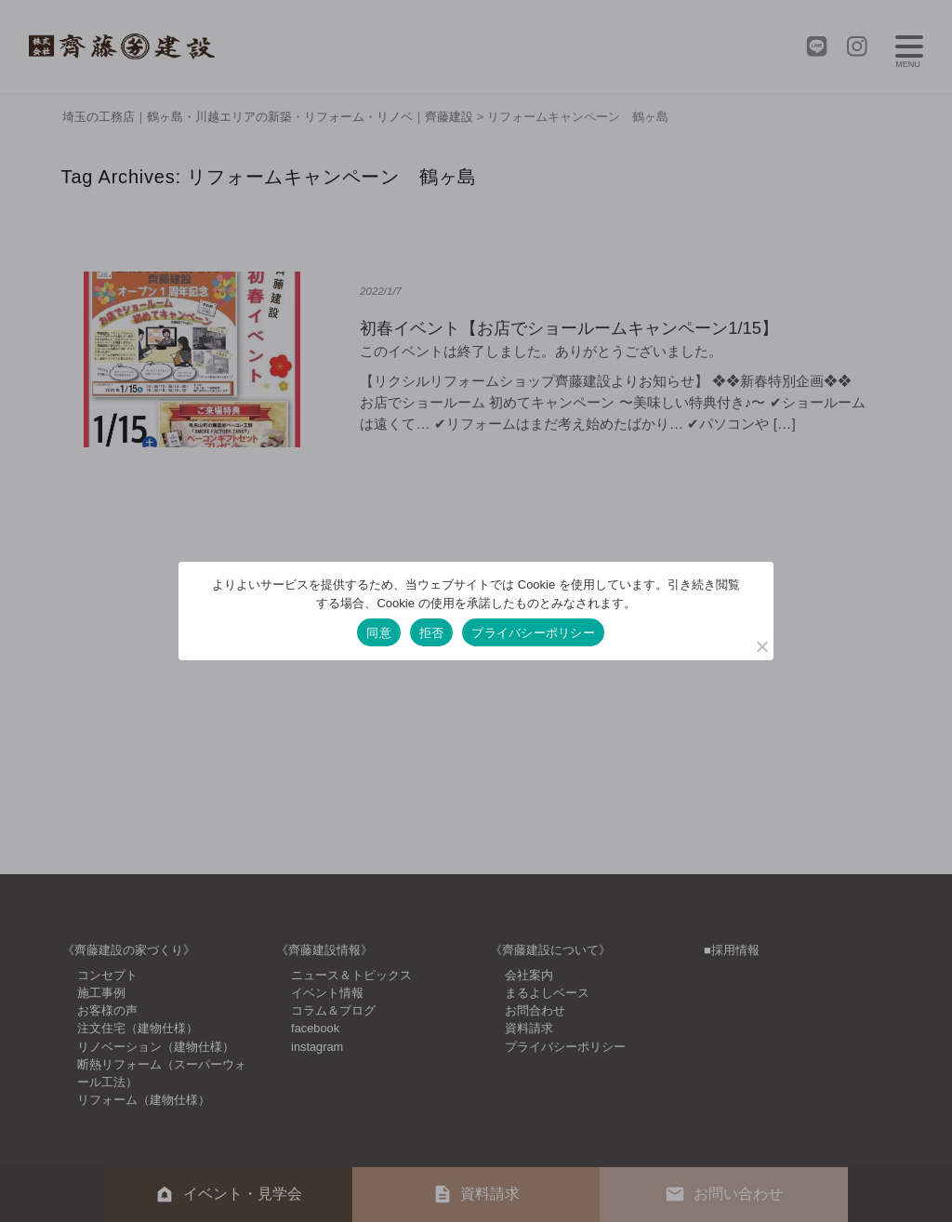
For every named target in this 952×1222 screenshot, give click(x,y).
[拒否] (761, 646)
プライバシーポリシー (533, 633)
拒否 (431, 633)
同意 (378, 633)
